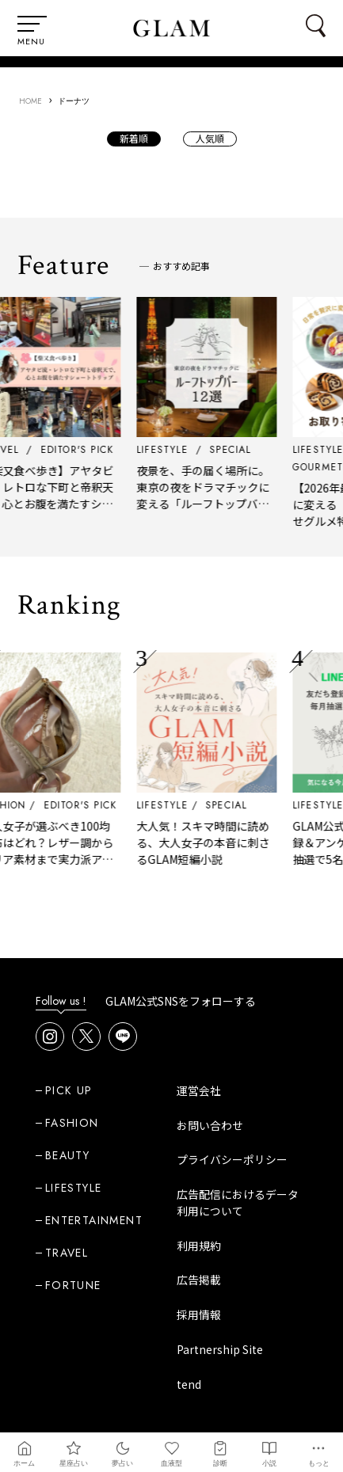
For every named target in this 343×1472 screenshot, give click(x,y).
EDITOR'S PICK (87, 805)
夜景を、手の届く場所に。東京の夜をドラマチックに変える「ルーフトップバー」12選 (212, 495)
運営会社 (199, 1090)
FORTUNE (73, 1285)
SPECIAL (232, 805)
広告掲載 (199, 1280)
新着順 (134, 138)
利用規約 (199, 1245)
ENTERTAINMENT (94, 1220)
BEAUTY (67, 1155)
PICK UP (69, 1090)
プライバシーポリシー (232, 1159)
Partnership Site (220, 1349)
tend (189, 1384)
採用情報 (199, 1314)
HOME (30, 101)
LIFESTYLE (169, 805)
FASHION (72, 1123)
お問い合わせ (210, 1125)
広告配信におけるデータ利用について (238, 1202)
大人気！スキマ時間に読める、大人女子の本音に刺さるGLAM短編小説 (209, 842)
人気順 (210, 138)
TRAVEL (66, 1253)
